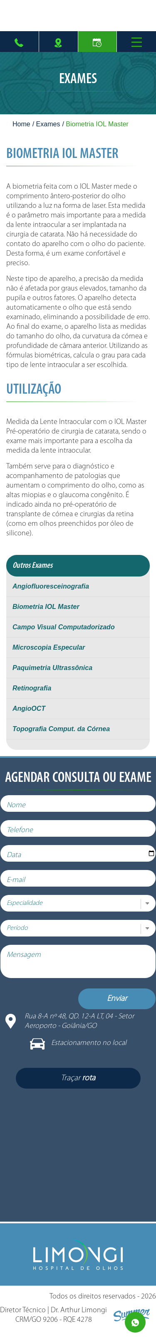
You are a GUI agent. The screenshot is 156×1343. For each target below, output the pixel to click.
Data (19, 861)
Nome (21, 812)
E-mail (21, 886)
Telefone (25, 836)
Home (21, 124)
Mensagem (29, 961)
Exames (48, 124)
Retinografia (31, 688)
